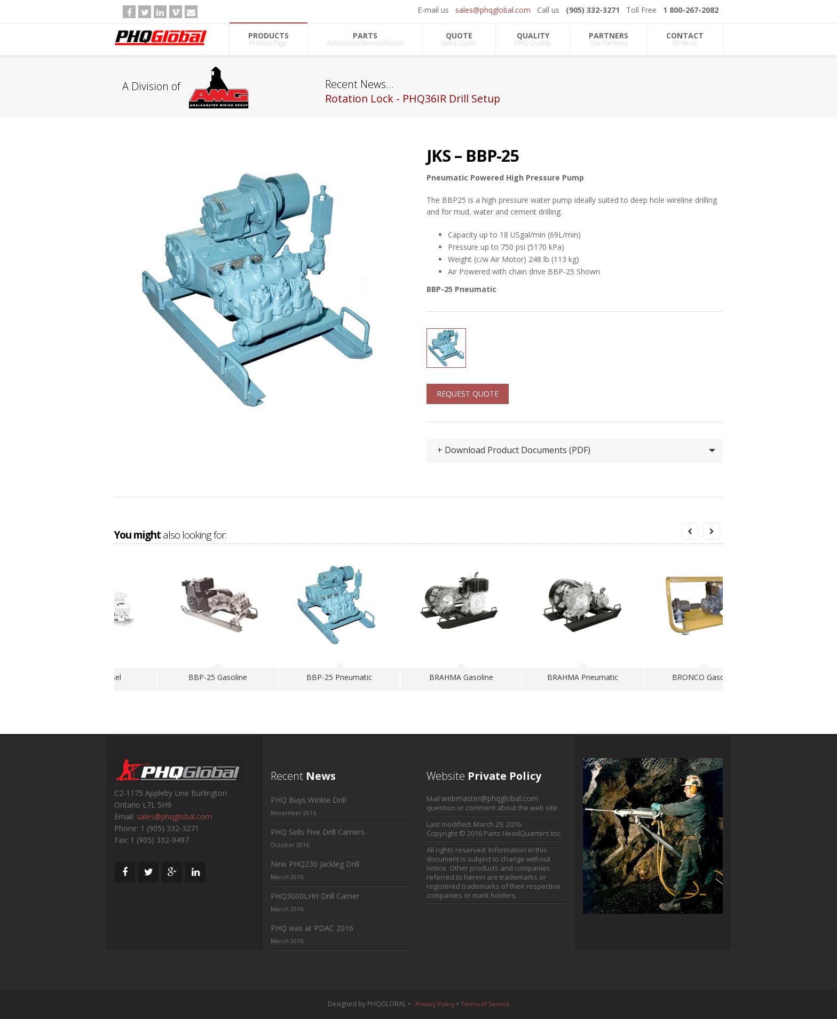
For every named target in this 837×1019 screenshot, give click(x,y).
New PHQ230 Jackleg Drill (315, 864)
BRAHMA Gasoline (540, 677)
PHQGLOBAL (386, 1003)
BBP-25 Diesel (174, 677)
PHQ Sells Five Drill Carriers (318, 832)
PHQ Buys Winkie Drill (308, 800)
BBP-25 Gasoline (296, 677)
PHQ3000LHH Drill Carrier (315, 896)
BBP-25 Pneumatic (418, 677)
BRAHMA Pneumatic (661, 677)
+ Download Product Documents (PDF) (513, 450)
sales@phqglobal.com (493, 10)
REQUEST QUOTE (468, 394)
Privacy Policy (435, 1004)
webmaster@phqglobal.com (489, 798)
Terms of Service (485, 1004)
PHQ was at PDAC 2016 (312, 928)
